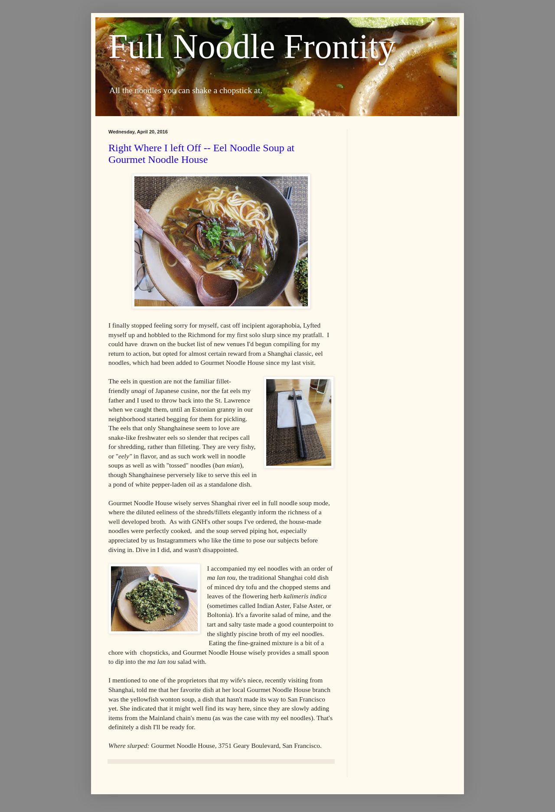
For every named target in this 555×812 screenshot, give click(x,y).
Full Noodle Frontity (251, 46)
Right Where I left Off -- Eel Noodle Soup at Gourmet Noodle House (201, 153)
